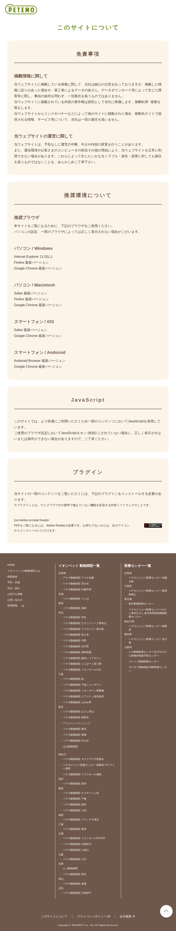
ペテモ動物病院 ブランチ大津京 (79, 819)
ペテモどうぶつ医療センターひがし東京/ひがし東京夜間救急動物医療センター (146, 613)
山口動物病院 (69, 746)
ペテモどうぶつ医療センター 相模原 (146, 628)
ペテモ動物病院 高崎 (73, 608)
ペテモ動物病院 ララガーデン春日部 (82, 629)
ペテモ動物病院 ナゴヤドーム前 (79, 793)
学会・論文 (13, 588)
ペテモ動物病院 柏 (72, 679)
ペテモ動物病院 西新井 (74, 717)
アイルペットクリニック (75, 723)
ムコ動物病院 (69, 868)
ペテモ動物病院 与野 (73, 640)
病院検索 (12, 576)
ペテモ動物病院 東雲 (73, 729)
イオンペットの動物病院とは (23, 570)
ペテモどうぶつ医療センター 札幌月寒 (146, 579)
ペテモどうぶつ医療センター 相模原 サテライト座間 (87, 767)
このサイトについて (54, 916)
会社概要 (125, 916)
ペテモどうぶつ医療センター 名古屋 (146, 641)
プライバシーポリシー (91, 916)
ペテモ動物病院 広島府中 (75, 893)
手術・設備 (13, 582)
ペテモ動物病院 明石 (73, 874)
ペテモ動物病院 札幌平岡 (75, 589)
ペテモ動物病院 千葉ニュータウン (80, 685)
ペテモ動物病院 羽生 (73, 617)
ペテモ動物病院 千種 (73, 799)
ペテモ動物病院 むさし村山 (77, 711)
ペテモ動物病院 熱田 (73, 804)
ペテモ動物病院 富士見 (74, 635)
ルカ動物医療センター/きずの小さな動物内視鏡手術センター (146, 654)
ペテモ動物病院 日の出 (74, 741)
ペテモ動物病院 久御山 (74, 850)
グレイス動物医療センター (142, 661)
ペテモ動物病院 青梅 (73, 735)
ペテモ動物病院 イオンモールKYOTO (82, 838)
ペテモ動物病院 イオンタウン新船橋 (82, 690)
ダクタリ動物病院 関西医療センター (146, 669)
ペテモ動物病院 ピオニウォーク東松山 (83, 623)
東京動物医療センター (139, 604)
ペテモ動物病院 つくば (74, 599)
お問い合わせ (14, 599)
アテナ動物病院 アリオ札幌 (77, 578)
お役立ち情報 (14, 594)
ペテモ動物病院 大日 (73, 859)
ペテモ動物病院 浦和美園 (75, 652)
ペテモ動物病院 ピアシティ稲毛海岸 (82, 696)
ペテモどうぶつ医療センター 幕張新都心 (146, 592)
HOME (11, 565)
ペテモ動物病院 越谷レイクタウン (80, 658)
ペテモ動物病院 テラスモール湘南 (80, 774)
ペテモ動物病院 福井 (73, 783)
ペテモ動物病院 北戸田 (74, 646)
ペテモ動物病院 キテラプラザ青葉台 (82, 759)
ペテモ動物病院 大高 (73, 810)
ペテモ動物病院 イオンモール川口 (80, 670)
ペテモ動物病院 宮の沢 (74, 583)
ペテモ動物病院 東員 (73, 829)
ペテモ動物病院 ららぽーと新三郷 (80, 664)
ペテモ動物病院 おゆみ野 (75, 702)
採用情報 (12, 605)
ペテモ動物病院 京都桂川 (75, 844)
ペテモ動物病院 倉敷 (73, 884)
